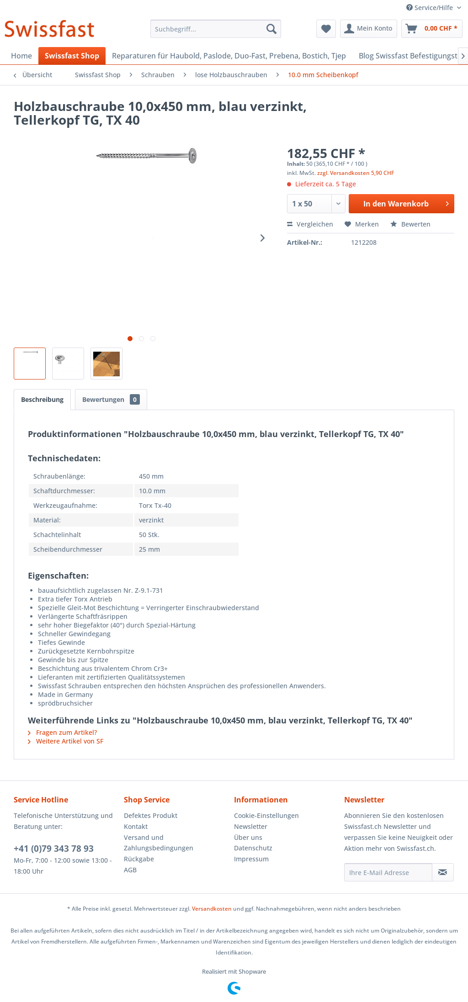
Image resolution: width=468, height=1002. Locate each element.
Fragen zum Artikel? (62, 732)
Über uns (248, 837)
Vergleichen (310, 224)
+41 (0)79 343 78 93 (54, 848)
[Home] (21, 55)
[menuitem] (216, 29)
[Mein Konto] (368, 29)
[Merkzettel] (326, 29)
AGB (130, 869)
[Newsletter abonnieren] (443, 872)
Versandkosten (212, 908)
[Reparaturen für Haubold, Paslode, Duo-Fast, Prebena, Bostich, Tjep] (229, 55)
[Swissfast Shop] (72, 55)
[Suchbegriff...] (216, 29)
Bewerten (410, 224)
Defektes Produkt (150, 815)
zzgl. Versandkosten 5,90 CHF (355, 173)
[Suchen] (271, 29)
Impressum (251, 858)
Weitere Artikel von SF (65, 741)
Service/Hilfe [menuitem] (430, 7)
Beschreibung (42, 399)
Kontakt (136, 826)
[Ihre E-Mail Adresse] (388, 872)
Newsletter (250, 826)
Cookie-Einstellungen (266, 815)
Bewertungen (111, 399)
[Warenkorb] (432, 29)
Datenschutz (253, 848)
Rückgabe (139, 858)
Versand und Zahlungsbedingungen (158, 843)
